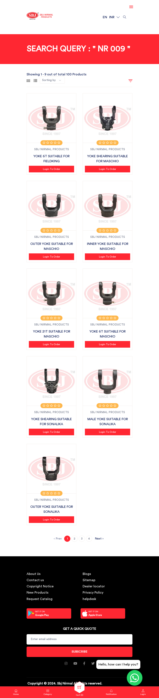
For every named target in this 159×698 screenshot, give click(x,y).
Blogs (87, 574)
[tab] (28, 80)
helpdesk (89, 599)
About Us (33, 574)
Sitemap (89, 580)
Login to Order (51, 169)
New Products (37, 592)
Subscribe (79, 651)
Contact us (35, 580)
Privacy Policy (93, 592)
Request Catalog (40, 599)
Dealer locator (94, 586)
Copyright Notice (40, 586)
